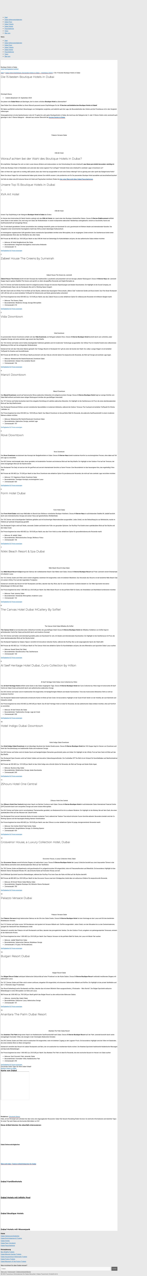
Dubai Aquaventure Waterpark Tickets (14, 1257)
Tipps (6, 31)
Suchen (114, 1268)
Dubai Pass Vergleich (8, 1243)
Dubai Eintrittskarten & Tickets (11, 1238)
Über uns (7, 33)
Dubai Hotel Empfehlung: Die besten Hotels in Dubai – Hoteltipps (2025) (29, 73)
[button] (73, 37)
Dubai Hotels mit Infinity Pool (15, 1197)
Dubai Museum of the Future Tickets (13, 1261)
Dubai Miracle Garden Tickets (11, 1254)
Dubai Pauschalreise (8, 1245)
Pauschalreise (9, 29)
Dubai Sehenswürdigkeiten (13, 20)
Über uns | (4, 1272)
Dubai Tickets (9, 24)
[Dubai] (15, 1085)
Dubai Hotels (8, 26)
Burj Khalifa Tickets (7, 1252)
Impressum (11, 1272)
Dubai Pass (8, 22)
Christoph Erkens (14, 1117)
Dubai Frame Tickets (8, 1259)
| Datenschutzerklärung (23, 1272)
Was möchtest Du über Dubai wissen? (14, 1265)
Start (6, 17)
